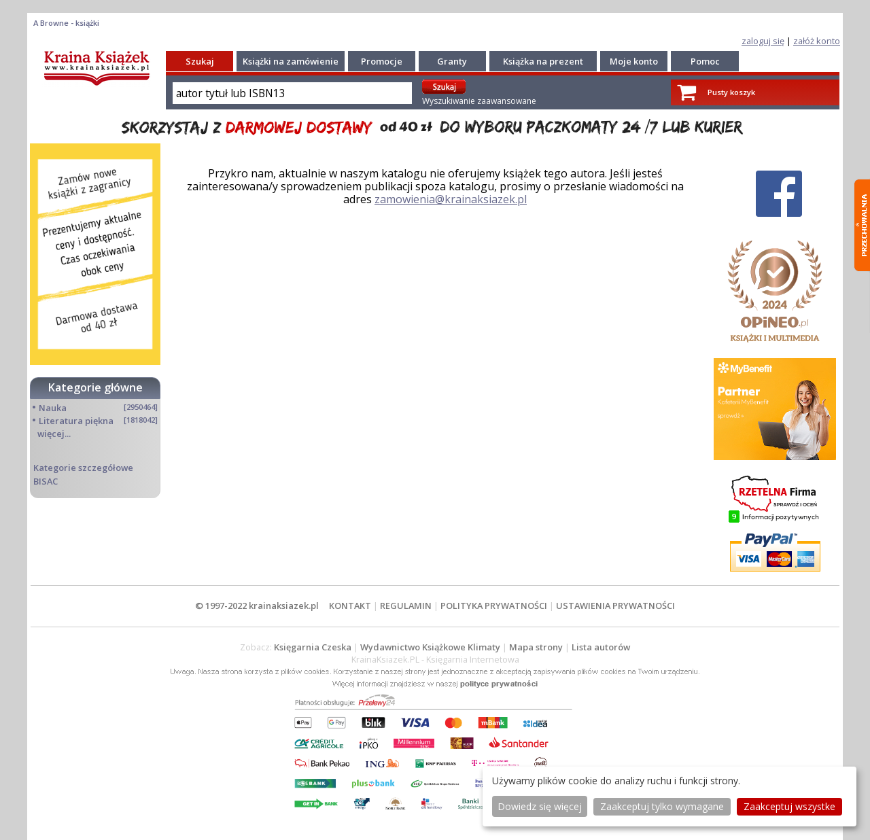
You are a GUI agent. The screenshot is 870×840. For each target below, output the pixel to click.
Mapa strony (536, 647)
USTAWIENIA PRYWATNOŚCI (615, 605)
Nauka (53, 408)
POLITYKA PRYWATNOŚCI (493, 605)
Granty (452, 61)
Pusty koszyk (731, 92)
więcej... (54, 433)
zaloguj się (763, 41)
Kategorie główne (95, 387)
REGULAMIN (406, 605)
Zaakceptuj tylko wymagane (662, 806)
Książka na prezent (543, 61)
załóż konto (816, 41)
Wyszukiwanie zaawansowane (479, 101)
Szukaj (200, 61)
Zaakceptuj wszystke (789, 806)
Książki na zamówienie (290, 61)
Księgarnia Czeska (312, 647)
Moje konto (634, 61)
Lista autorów (601, 647)
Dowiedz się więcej (540, 806)
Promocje (381, 61)
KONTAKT (350, 605)
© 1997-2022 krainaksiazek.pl (257, 605)
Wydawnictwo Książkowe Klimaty (430, 647)
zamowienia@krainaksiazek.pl (451, 199)
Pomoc (705, 61)
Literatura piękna (76, 421)
